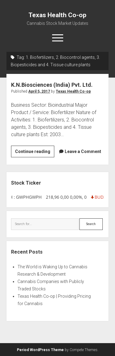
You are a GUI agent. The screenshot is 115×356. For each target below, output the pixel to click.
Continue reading (34, 152)
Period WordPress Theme (40, 350)
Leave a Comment (83, 151)
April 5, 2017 (39, 91)
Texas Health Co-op (57, 15)
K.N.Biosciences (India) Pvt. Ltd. (52, 85)
